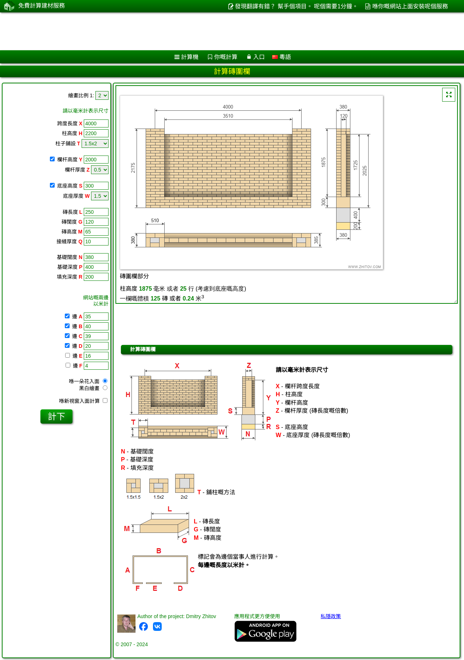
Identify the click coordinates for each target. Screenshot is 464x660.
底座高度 (70, 186)
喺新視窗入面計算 (83, 401)
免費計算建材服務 (41, 6)
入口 (259, 57)
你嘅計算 (225, 57)
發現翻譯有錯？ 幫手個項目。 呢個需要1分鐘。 (296, 6)
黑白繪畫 (93, 388)
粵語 (281, 57)
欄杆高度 (70, 159)
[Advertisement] (221, 31)
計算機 (189, 57)
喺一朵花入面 (88, 381)
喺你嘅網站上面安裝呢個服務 (410, 6)
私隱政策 (331, 616)
